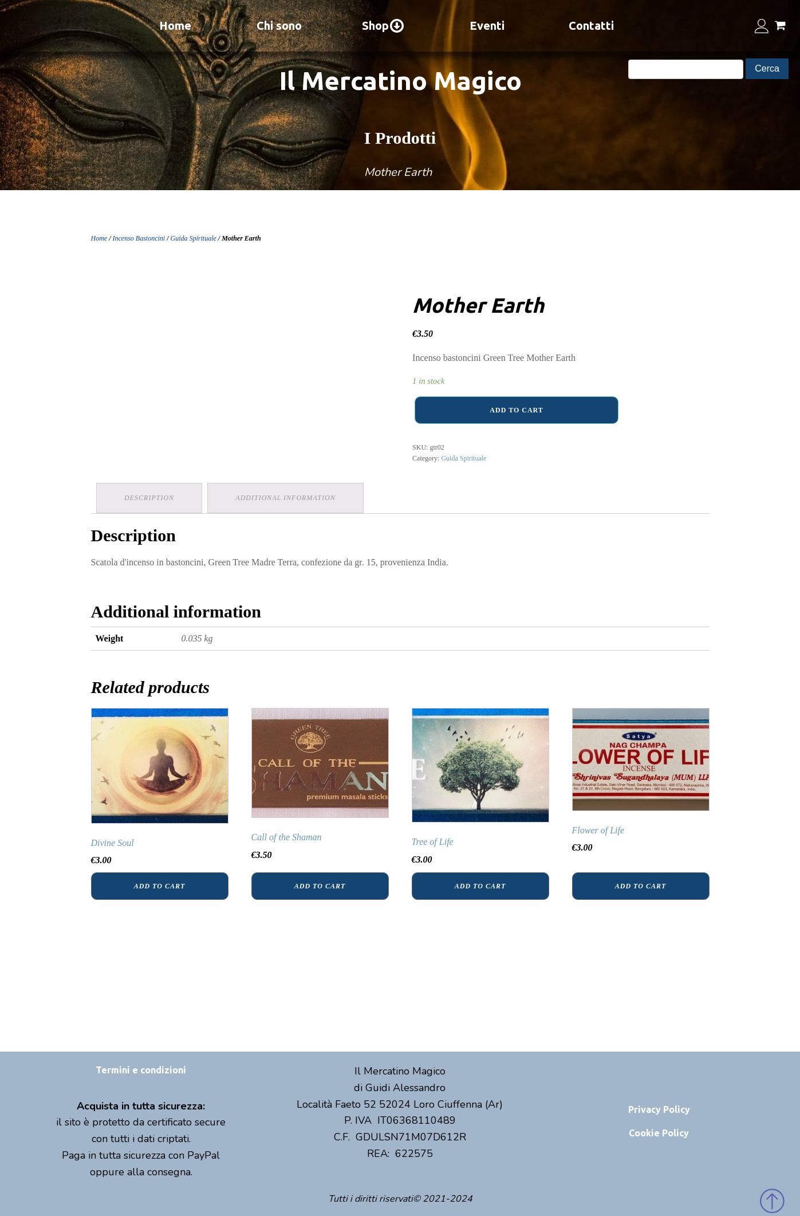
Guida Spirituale (193, 238)
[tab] (150, 498)
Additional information (286, 498)
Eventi (487, 25)
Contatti (591, 25)
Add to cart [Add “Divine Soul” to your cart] (159, 885)
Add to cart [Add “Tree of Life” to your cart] (480, 885)
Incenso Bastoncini (139, 238)
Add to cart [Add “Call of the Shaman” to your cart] (319, 885)
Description (150, 498)
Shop (383, 26)
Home (175, 25)
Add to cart (516, 410)
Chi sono (279, 25)
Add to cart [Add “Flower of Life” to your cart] (640, 885)
